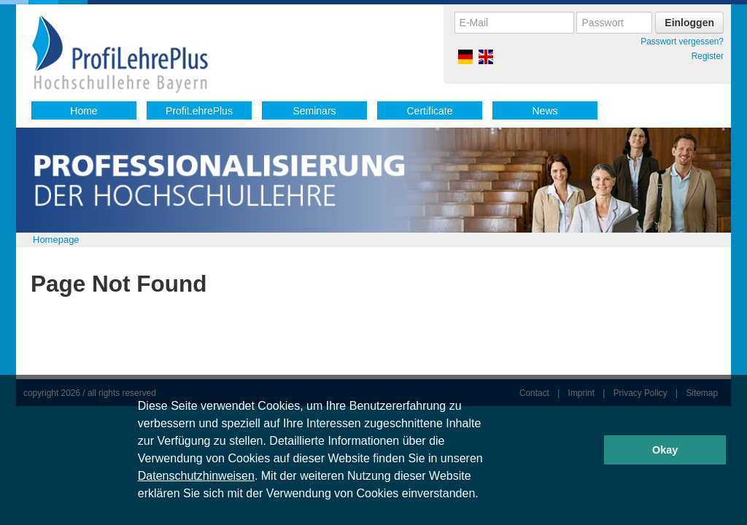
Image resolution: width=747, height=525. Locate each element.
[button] (483, 495)
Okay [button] (665, 450)
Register (708, 56)
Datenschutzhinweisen (196, 476)
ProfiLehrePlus (199, 111)
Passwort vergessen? (682, 41)
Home (83, 111)
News (544, 111)
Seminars (314, 111)
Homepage (56, 239)
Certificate (429, 111)
